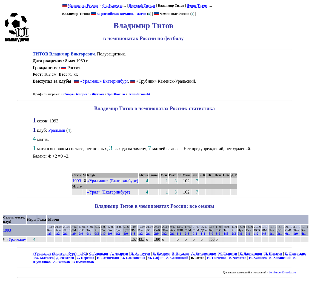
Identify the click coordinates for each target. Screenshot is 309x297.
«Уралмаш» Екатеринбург (104, 81)
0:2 (195, 234)
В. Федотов (237, 258)
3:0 (218, 234)
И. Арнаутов (140, 254)
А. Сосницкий (177, 258)
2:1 (65, 234)
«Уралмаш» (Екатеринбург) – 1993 (60, 254)
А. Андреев (119, 254)
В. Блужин (180, 254)
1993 (76, 180)
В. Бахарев (161, 254)
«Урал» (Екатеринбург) (108, 192)
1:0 (73, 234)
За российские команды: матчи (118, 14)
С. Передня (85, 258)
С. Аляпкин (98, 254)
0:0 (81, 234)
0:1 (89, 234)
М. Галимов (227, 254)
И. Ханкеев (258, 258)
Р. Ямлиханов (83, 262)
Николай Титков (141, 5)
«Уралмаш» (16, 239)
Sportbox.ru (116, 94)
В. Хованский (280, 258)
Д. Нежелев (65, 258)
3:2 (164, 234)
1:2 (57, 234)
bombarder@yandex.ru (282, 272)
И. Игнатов (273, 254)
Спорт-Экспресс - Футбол (83, 94)
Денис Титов (197, 5)
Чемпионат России (83, 5)
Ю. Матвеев (43, 258)
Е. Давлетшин (250, 254)
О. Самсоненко (133, 258)
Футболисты (112, 5)
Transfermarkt (139, 94)
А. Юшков (61, 262)
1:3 (49, 234)
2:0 (156, 234)
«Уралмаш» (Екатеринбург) (112, 180)
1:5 (226, 234)
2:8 (187, 234)
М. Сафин (156, 258)
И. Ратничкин (108, 258)
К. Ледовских (295, 254)
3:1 (240, 234)
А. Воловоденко (203, 254)
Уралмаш (56, 130)
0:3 (97, 234)
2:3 (233, 234)
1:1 (179, 234)
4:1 (303, 234)
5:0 (211, 234)
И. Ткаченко (217, 258)
